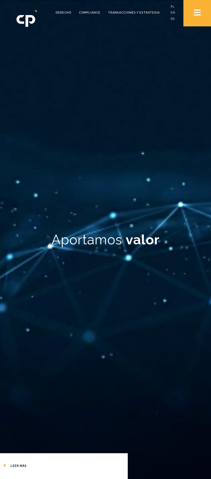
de (173, 18)
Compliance (89, 12)
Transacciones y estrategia (134, 12)
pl (173, 6)
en (173, 12)
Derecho (63, 12)
